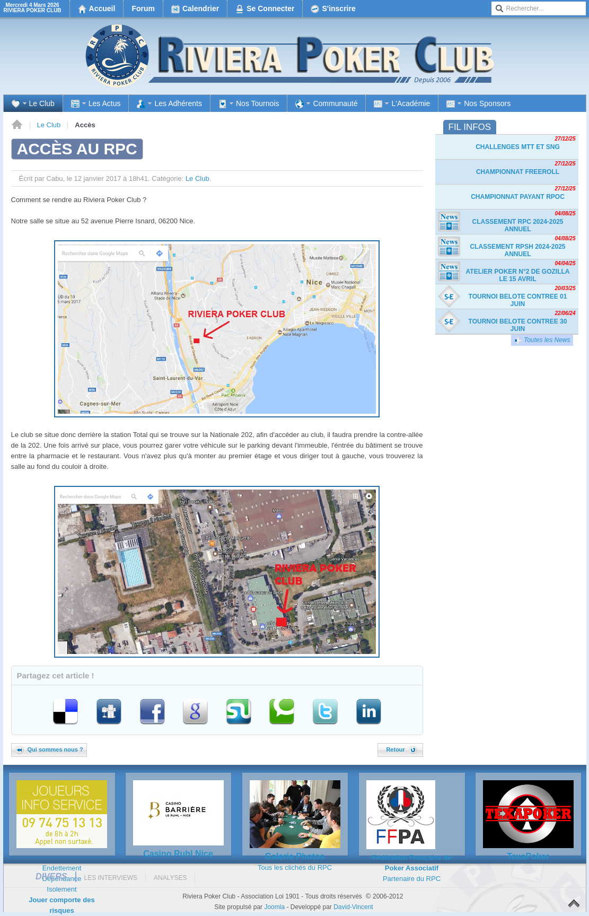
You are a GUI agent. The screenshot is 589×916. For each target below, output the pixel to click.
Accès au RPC (77, 149)
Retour (401, 749)
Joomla (274, 907)
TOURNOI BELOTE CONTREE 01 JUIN (518, 300)
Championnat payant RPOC (518, 196)
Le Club (49, 125)
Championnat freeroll (517, 172)
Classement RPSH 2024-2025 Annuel (517, 250)
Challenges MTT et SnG (518, 147)
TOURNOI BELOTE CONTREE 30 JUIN (518, 325)
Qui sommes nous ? (49, 749)
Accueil (17, 125)
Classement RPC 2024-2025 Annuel (517, 225)
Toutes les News (542, 340)
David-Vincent (353, 907)
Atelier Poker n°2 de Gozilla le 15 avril (518, 275)
